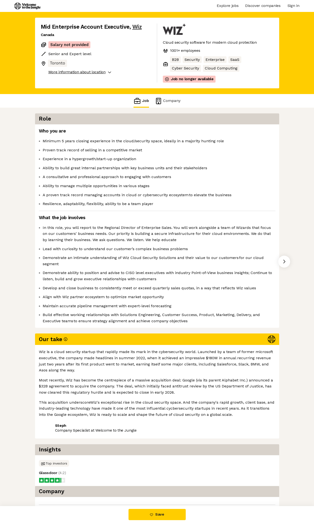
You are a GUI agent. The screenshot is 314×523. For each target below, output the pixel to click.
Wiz (137, 27)
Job (141, 101)
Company (167, 101)
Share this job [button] (54, 437)
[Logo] (27, 6)
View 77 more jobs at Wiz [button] (97, 437)
